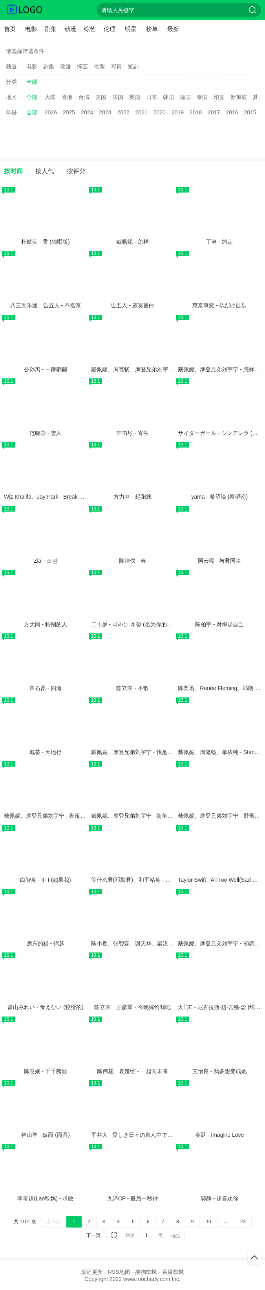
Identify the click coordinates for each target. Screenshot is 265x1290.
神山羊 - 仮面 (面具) (45, 1135)
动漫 (70, 29)
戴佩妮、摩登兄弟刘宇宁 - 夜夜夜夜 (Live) (55, 816)
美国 (100, 97)
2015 (250, 112)
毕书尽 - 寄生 (132, 433)
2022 (123, 112)
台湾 (84, 97)
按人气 (44, 171)
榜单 (152, 29)
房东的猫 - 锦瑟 (45, 943)
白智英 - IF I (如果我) (45, 880)
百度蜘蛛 (173, 1272)
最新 (173, 29)
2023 (105, 112)
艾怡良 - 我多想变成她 (219, 1071)
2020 (160, 112)
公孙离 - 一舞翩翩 (45, 369)
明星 (131, 29)
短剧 (133, 66)
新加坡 (238, 97)
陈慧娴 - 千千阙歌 (45, 1071)
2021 (141, 112)
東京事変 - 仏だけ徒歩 (219, 305)
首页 (10, 29)
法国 (117, 97)
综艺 (90, 29)
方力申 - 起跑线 (132, 497)
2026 (51, 112)
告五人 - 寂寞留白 (132, 305)
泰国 (202, 97)
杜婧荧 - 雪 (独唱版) (45, 242)
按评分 (76, 171)
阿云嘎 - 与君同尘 (219, 561)
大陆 (50, 97)
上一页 (53, 1221)
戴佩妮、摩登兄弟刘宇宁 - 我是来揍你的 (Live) (148, 752)
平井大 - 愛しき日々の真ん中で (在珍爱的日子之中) (154, 1135)
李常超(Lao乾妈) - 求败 (45, 1198)
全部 (31, 82)
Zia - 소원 (45, 561)
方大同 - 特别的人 (45, 624)
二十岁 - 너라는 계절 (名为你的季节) (135, 624)
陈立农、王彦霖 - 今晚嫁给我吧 (132, 1007)
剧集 (51, 29)
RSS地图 (119, 1272)
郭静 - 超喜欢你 (219, 1198)
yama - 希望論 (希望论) (219, 497)
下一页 (93, 1235)
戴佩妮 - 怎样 (132, 242)
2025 (69, 112)
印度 (219, 97)
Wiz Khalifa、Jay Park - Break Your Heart (54, 497)
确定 (176, 1236)
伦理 (109, 29)
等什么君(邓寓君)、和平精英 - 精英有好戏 (142, 880)
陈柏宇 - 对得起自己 (219, 624)
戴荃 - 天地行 (45, 752)
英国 (134, 97)
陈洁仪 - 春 (132, 561)
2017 (214, 112)
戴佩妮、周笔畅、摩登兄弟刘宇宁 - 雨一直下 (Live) (153, 369)
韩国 (168, 97)
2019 (178, 112)
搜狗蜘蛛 (146, 1272)
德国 (185, 97)
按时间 (13, 171)
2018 (196, 112)
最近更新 (92, 1272)
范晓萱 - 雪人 (45, 433)
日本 (151, 97)
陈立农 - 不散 (132, 688)
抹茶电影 (24, 10)
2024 (87, 112)
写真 (116, 66)
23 (242, 1221)
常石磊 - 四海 (45, 688)
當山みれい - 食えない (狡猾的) (45, 1007)
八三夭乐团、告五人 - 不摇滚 (45, 305)
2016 (232, 112)
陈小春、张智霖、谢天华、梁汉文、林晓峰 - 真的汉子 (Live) (164, 943)
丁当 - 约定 (219, 242)
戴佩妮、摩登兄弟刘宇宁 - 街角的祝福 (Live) (145, 816)
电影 (31, 29)
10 (208, 1221)
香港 (67, 97)
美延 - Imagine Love (219, 1135)
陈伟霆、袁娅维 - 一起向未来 (132, 1071)
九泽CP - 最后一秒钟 (132, 1198)
